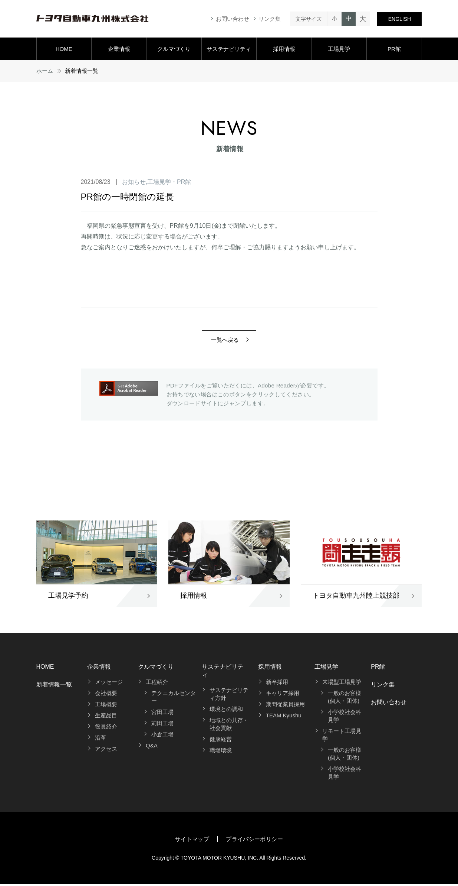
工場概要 (106, 706)
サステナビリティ (229, 49)
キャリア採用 (282, 695)
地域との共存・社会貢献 (229, 726)
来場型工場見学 (341, 684)
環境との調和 (226, 711)
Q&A (152, 747)
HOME (64, 49)
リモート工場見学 (341, 737)
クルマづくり (174, 49)
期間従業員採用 (285, 706)
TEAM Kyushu (284, 717)
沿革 (100, 740)
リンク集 (269, 19)
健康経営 (221, 741)
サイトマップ (192, 841)
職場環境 (221, 752)
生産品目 (106, 717)
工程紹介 (157, 684)
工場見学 (339, 49)
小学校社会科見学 (344, 718)
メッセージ (109, 684)
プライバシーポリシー (254, 841)
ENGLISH (399, 19)
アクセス (106, 751)
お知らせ (134, 182)
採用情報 (284, 49)
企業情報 (119, 49)
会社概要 (106, 695)
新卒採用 (277, 684)
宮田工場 (162, 714)
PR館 (394, 49)
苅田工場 (162, 725)
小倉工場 (162, 736)
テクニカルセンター (173, 699)
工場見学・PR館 (169, 182)
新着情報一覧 (54, 687)
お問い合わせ (232, 19)
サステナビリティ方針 (229, 696)
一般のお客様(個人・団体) (344, 699)
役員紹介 (106, 729)
